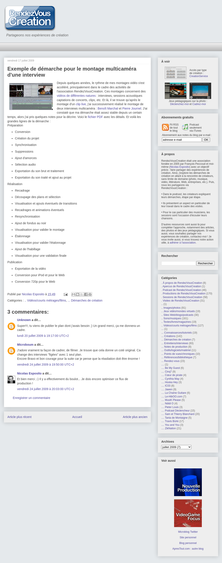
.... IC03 (165, 385)
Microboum (25, 344)
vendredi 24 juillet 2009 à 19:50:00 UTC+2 (45, 364)
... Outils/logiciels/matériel (176, 350)
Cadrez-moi (199, 104)
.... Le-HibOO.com (171, 396)
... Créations (168, 336)
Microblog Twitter (188, 531)
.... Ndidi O (167, 403)
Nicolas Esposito (29, 373)
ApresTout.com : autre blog (187, 548)
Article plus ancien (135, 417)
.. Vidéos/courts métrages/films (45, 300)
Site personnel (188, 537)
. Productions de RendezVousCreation (183, 293)
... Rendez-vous (170, 361)
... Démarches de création (85, 300)
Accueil (77, 417)
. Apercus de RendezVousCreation (181, 286)
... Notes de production (174, 346)
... (162, 329)
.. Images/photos (171, 307)
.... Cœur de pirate (171, 375)
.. (162, 304)
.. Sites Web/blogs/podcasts (177, 314)
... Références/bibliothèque (176, 357)
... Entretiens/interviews (174, 343)
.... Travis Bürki (169, 421)
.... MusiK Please (171, 400)
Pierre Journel (131, 108)
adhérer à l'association (183, 242)
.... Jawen (166, 389)
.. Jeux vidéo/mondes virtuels (178, 311)
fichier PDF (95, 117)
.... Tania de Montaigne (174, 417)
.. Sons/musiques (171, 318)
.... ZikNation (168, 428)
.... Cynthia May (170, 378)
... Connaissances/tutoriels (176, 332)
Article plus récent (19, 417)
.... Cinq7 (166, 371)
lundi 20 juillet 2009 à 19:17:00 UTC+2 (43, 335)
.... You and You (170, 424)
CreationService (198, 76)
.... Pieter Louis (170, 407)
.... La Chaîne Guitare (173, 392)
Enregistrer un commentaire (31, 398)
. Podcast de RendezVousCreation (181, 290)
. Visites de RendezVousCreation (180, 300)
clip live (81, 104)
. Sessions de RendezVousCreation (181, 297)
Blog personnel (188, 543)
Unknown (24, 320)
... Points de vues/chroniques (178, 353)
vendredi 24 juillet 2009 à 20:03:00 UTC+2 (45, 389)
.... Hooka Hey (169, 382)
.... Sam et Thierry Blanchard (177, 414)
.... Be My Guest (170, 367)
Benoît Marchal (108, 108)
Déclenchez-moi (179, 104)
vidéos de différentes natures (76, 95)
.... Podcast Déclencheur (175, 410)
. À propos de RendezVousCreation (181, 282)
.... (162, 364)
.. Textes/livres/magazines (176, 321)
